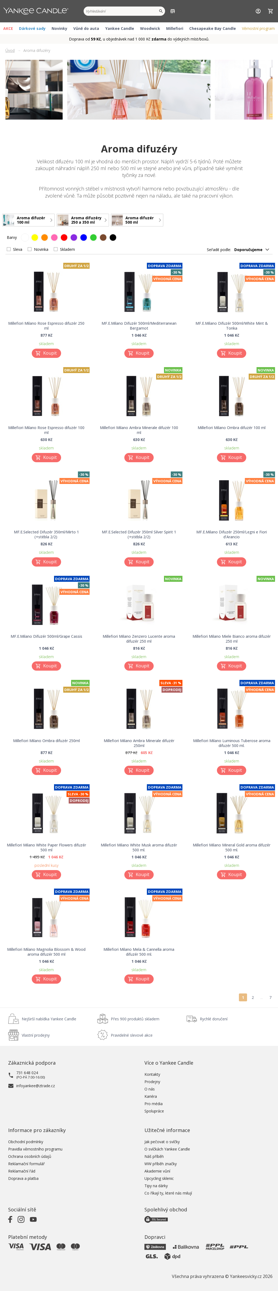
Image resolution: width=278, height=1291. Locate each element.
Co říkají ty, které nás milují (168, 1193)
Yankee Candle (119, 28)
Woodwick (150, 28)
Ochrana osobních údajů (29, 1156)
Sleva (17, 249)
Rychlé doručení (214, 1018)
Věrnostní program (258, 28)
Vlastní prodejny (36, 1035)
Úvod (10, 50)
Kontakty (152, 1074)
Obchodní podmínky (25, 1141)
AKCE (8, 28)
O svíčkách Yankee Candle (167, 1149)
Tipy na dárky (156, 1185)
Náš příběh (154, 1156)
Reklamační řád (21, 1171)
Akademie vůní (157, 1171)
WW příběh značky (160, 1163)
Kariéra (150, 1096)
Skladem (67, 249)
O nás (149, 1089)
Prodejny (152, 1081)
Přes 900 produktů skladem (135, 1018)
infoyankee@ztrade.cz (35, 1085)
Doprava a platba (23, 1178)
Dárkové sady (32, 28)
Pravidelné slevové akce (132, 1035)
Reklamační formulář (26, 1163)
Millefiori (174, 28)
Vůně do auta (86, 28)
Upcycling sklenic (159, 1178)
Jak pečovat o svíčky (162, 1141)
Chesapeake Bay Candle (212, 28)
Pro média (153, 1103)
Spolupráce (154, 1111)
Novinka (41, 249)
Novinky (59, 28)
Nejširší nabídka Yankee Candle (49, 1018)
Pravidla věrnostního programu (35, 1149)
